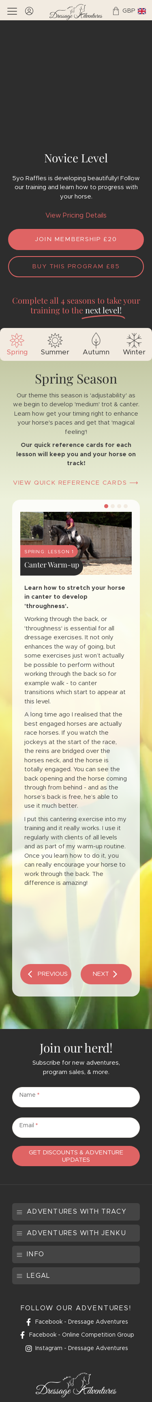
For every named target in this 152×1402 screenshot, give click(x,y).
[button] (45, 974)
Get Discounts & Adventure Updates (76, 1156)
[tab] (17, 344)
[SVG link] (76, 12)
